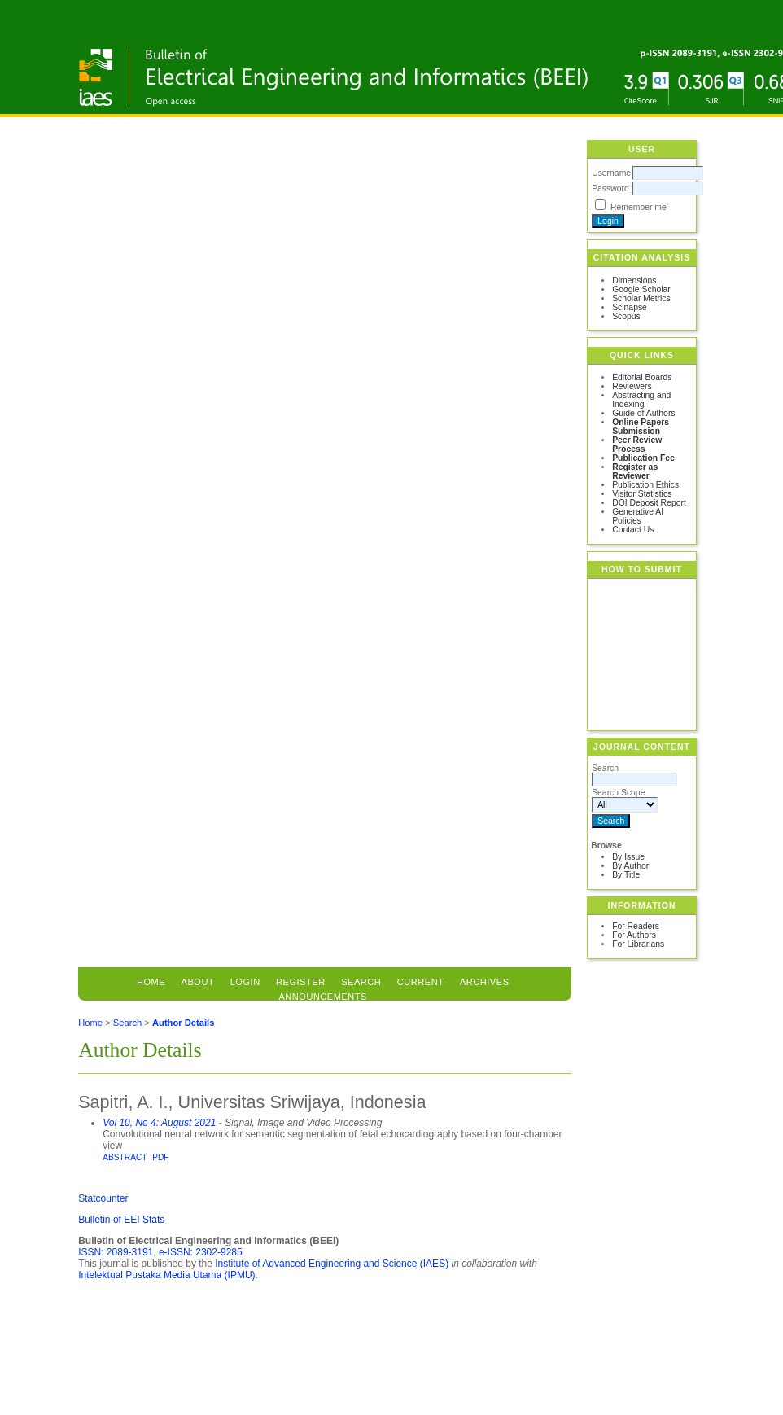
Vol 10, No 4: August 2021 (159, 1122)
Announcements (322, 996)
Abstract (125, 1157)
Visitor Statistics (641, 493)
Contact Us (633, 529)
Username (611, 173)
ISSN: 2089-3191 (115, 1252)
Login (245, 982)
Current (420, 982)
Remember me (638, 207)
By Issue (628, 856)
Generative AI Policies (637, 516)
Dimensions (634, 280)
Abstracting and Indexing (641, 400)
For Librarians (638, 944)
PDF (160, 1157)
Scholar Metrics (641, 298)
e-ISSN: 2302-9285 (201, 1252)
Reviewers (632, 386)
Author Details (183, 1022)
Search (127, 1022)
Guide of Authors (643, 413)
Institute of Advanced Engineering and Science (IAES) (331, 1263)
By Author (630, 865)
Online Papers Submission (640, 427)
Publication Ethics (645, 484)
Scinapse (629, 307)
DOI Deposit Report (649, 502)
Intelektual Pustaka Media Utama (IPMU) (166, 1275)
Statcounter (103, 1198)
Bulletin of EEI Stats (121, 1219)
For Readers (635, 926)
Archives (485, 982)
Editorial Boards (641, 377)
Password (610, 188)
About (198, 982)
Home (151, 982)
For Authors (634, 935)
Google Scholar (641, 289)
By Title (626, 874)
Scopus (626, 316)
